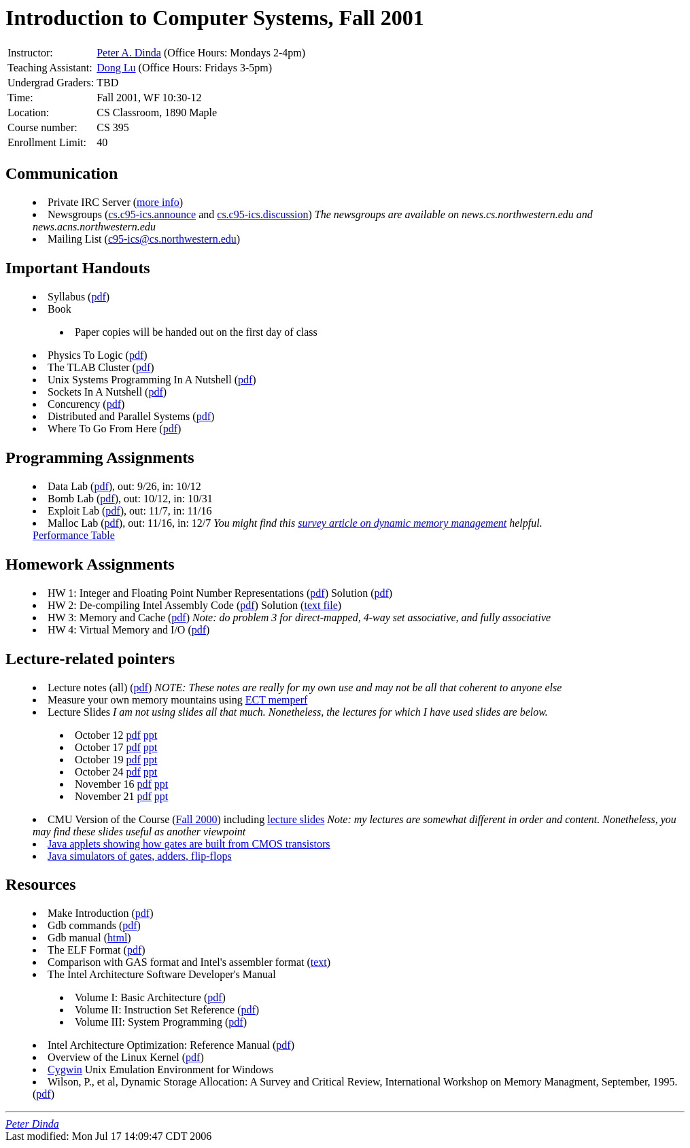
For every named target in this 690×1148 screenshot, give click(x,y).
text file (320, 605)
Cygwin (65, 1069)
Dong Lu (116, 67)
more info (158, 202)
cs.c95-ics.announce (152, 214)
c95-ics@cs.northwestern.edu (172, 239)
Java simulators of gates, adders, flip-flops (140, 856)
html (117, 937)
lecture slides (295, 819)
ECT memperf (276, 700)
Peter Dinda (32, 1124)
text (319, 962)
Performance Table (74, 535)
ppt (150, 735)
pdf (98, 296)
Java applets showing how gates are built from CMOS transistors (189, 844)
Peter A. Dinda (129, 52)
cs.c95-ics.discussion (262, 214)
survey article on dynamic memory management (402, 523)
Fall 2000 (197, 819)
